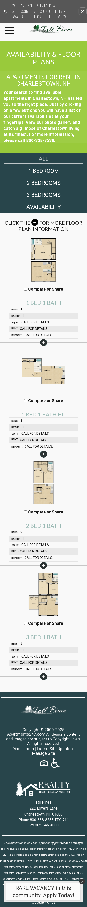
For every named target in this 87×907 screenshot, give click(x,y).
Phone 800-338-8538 (44, 820)
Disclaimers (23, 748)
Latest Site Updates (55, 748)
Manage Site (43, 753)
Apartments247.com (26, 734)
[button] (82, 11)
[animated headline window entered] (42, 893)
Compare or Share (43, 289)
